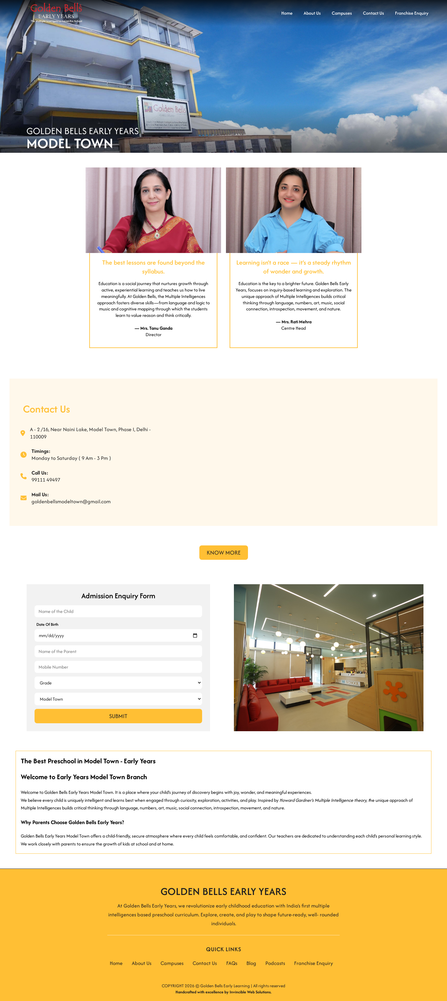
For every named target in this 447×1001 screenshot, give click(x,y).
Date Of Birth (47, 624)
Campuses (172, 963)
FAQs (231, 963)
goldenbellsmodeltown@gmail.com (71, 501)
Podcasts (275, 963)
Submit (118, 716)
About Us (141, 963)
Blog (251, 963)
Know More (224, 552)
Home (116, 963)
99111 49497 (45, 479)
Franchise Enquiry (313, 963)
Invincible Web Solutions (250, 992)
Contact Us (205, 963)
